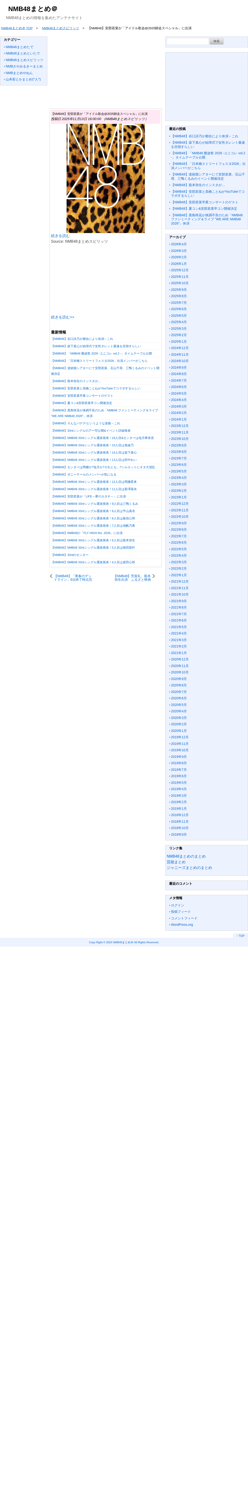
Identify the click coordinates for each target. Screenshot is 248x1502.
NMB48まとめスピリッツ (24, 60)
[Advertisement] (137, 70)
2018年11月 (180, 821)
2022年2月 (179, 568)
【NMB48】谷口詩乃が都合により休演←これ (82, 339)
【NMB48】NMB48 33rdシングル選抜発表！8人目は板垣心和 (93, 518)
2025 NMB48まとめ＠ (119, 942)
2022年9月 (179, 523)
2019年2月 (179, 802)
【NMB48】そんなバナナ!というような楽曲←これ (85, 423)
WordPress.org (182, 924)
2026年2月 (179, 257)
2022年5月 (179, 549)
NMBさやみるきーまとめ (24, 66)
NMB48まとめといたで (23, 53)
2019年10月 (180, 750)
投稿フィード (181, 912)
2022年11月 (180, 510)
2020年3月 (179, 718)
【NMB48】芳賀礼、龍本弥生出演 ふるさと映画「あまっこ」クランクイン (131, 577)
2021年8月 (179, 607)
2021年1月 (179, 653)
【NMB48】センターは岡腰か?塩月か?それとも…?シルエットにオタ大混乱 (103, 467)
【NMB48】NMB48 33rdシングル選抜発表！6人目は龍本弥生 (93, 540)
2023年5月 (179, 471)
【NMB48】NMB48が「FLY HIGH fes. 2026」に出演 (87, 533)
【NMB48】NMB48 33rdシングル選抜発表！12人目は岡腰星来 (94, 482)
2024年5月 (179, 393)
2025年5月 (179, 315)
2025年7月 (179, 303)
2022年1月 (179, 575)
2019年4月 (179, 789)
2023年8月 (179, 452)
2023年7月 (179, 458)
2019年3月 (179, 795)
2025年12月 (180, 270)
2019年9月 (179, 757)
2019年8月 (179, 763)
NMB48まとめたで (19, 47)
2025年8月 (179, 296)
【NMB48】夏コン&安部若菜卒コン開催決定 (81, 403)
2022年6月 (179, 542)
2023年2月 (179, 490)
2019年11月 (180, 744)
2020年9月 (179, 679)
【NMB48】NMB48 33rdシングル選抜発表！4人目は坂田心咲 (93, 562)
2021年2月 (179, 646)
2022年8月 (179, 529)
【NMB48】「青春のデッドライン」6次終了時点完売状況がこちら (73, 577)
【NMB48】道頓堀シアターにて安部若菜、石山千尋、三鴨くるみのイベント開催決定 (208, 176)
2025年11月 (180, 277)
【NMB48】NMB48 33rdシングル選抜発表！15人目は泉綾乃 (92, 445)
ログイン (177, 905)
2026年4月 (179, 244)
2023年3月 (179, 484)
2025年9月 (179, 290)
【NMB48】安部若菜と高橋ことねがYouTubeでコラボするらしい (96, 388)
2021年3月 (179, 640)
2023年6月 (179, 465)
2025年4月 (179, 322)
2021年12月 (180, 581)
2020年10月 (180, 672)
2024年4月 (179, 400)
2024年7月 (179, 380)
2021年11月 (180, 588)
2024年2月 (179, 413)
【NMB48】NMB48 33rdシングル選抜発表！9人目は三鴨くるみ (94, 503)
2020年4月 (179, 711)
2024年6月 (179, 387)
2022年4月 (179, 555)
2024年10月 (180, 361)
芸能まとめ (176, 862)
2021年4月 (179, 633)
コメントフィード (184, 918)
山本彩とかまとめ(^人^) (23, 79)
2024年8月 (179, 374)
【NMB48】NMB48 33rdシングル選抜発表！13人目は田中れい (94, 460)
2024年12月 (180, 348)
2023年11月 (180, 432)
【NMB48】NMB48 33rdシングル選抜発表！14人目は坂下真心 (94, 452)
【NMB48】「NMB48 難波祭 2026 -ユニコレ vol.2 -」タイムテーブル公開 (101, 353)
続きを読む (60, 236)
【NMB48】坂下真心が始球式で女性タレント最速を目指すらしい (96, 346)
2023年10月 (180, 439)
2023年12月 (180, 426)
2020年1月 (179, 731)
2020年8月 (179, 685)
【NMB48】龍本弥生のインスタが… (76, 381)
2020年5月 (179, 705)
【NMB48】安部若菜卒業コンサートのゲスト (82, 395)
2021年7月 (179, 614)
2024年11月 (180, 354)
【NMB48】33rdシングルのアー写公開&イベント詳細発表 (91, 430)
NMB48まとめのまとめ (186, 856)
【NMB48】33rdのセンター (70, 555)
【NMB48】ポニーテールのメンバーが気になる (83, 474)
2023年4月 (179, 478)
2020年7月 (179, 692)
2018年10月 (180, 828)
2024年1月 (179, 419)
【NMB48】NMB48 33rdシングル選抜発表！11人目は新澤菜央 (94, 489)
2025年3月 (179, 328)
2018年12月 (180, 815)
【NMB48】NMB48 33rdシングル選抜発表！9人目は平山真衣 (93, 511)
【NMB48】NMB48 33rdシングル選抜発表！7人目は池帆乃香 (93, 525)
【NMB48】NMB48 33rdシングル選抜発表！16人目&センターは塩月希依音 (102, 438)
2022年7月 (179, 536)
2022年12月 (180, 503)
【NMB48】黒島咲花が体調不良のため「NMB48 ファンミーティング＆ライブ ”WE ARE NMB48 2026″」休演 (207, 219)
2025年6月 (179, 309)
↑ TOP (240, 936)
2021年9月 (179, 601)
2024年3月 (179, 406)
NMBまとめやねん (19, 73)
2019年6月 (179, 776)
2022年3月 (179, 562)
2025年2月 (179, 335)
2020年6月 (179, 698)
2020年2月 (179, 724)
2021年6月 (179, 620)
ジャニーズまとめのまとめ (189, 868)
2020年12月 (180, 659)
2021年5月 (179, 627)
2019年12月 (180, 737)
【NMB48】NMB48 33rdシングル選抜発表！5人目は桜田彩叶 (93, 547)
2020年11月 (180, 666)
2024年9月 (179, 367)
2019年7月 (179, 770)
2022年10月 (180, 516)
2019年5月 (179, 782)
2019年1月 (179, 808)
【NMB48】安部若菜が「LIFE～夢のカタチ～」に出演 (88, 496)
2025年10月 (180, 283)
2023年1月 (179, 497)
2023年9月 (179, 445)
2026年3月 (179, 251)
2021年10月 (180, 594)
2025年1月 (179, 341)
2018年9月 (179, 834)
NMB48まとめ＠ (33, 9)
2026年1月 (179, 264)
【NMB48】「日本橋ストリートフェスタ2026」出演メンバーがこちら (99, 361)
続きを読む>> (62, 317)
